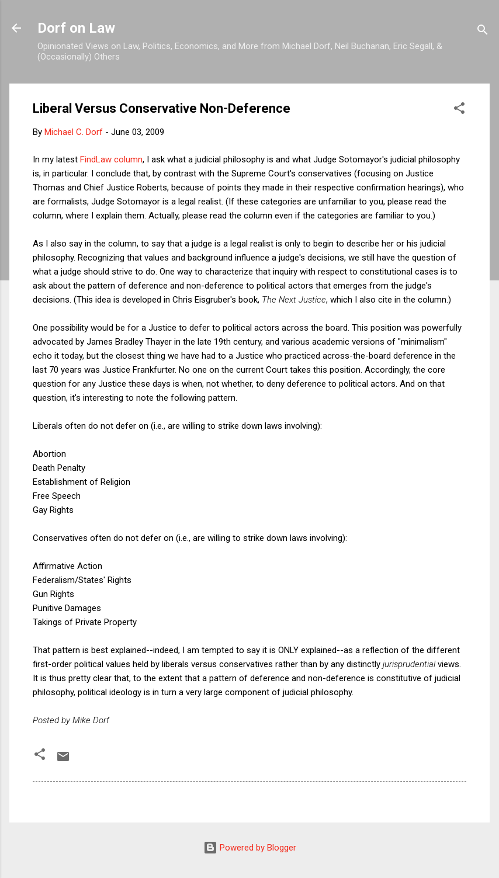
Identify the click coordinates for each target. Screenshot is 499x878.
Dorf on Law (76, 28)
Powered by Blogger (249, 847)
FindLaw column (111, 159)
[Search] (483, 32)
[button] (459, 110)
